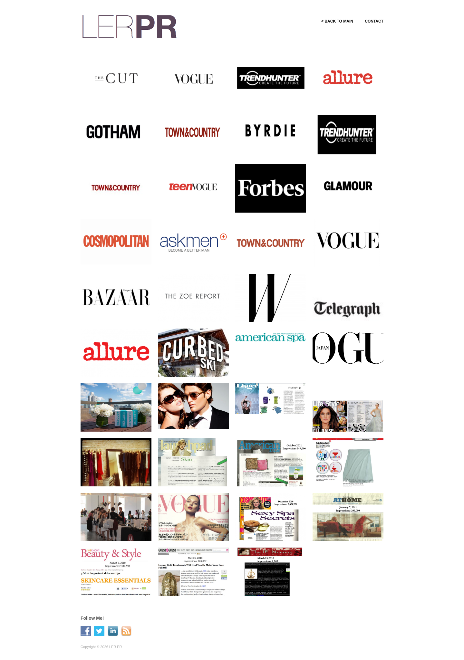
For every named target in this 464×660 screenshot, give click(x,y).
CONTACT (374, 21)
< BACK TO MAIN (335, 21)
